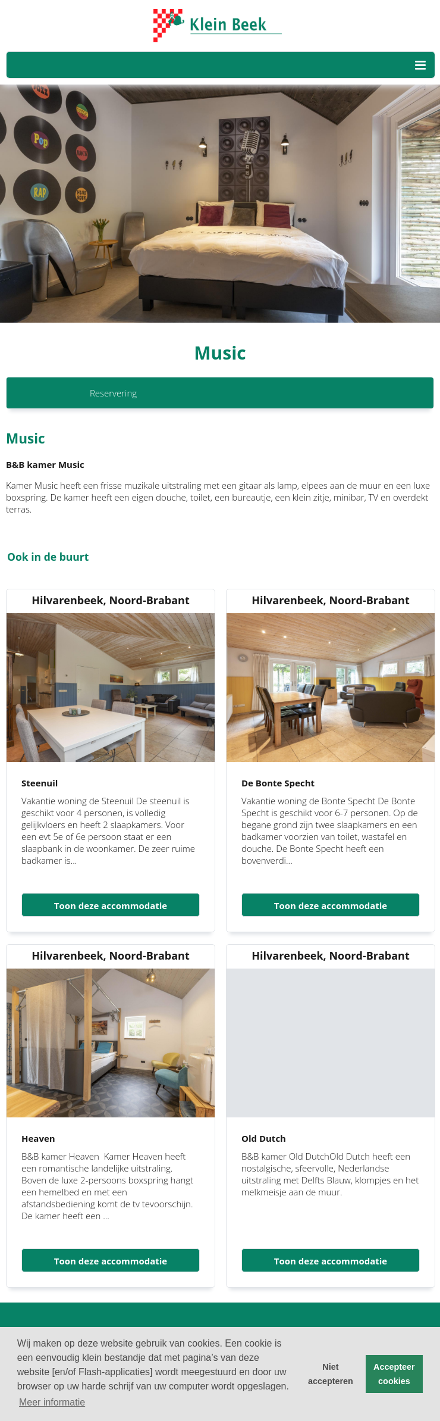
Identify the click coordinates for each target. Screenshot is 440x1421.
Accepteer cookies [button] (394, 1374)
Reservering (113, 393)
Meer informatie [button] (52, 1402)
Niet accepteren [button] (330, 1374)
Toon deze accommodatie (110, 905)
